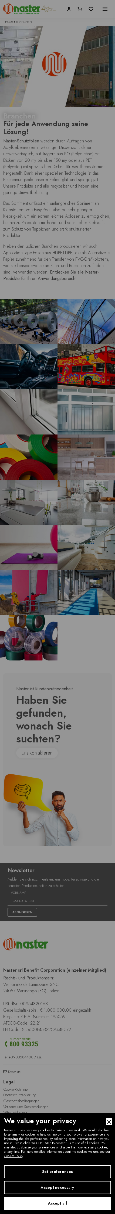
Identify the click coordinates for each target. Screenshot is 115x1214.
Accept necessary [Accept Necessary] (57, 1187)
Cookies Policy (13, 1156)
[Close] (109, 1121)
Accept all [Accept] (57, 1203)
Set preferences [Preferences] (57, 1171)
